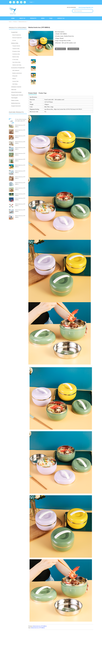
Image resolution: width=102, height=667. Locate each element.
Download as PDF (74, 48)
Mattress (14, 78)
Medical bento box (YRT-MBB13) (40, 626)
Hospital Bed (14, 32)
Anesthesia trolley (16, 54)
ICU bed (14, 40)
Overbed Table (15, 81)
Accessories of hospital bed (17, 67)
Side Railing (14, 84)
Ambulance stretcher (16, 86)
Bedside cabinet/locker (17, 73)
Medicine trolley (15, 56)
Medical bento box (22, 21)
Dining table (14, 75)
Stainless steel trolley (16, 65)
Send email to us (61, 48)
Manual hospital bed (16, 35)
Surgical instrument (16, 106)
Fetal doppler (14, 97)
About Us (22, 18)
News (42, 18)
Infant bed (13, 89)
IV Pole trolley (15, 59)
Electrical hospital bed (17, 37)
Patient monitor (15, 100)
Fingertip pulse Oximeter (17, 95)
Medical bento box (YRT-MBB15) (38, 627)
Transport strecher (16, 45)
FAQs (50, 18)
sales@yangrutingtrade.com (85, 7)
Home (13, 18)
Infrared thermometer (16, 92)
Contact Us (60, 18)
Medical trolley (14, 43)
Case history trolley (16, 62)
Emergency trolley (16, 51)
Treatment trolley (15, 48)
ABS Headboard (15, 70)
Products (33, 18)
